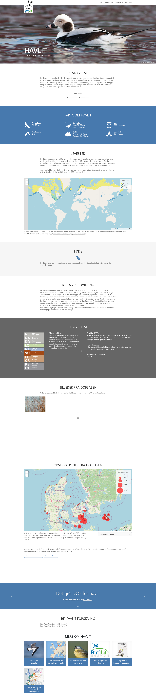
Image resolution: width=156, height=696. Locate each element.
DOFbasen (73, 393)
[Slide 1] (78, 606)
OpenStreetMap (121, 530)
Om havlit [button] (108, 2)
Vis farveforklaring (50, 556)
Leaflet (113, 530)
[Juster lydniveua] (79, 97)
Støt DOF (119, 2)
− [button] (27, 475)
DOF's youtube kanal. (97, 393)
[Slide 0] (77, 606)
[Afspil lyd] (67, 97)
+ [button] (27, 472)
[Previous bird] (2, 35)
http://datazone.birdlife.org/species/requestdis (67, 234)
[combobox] (115, 534)
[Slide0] (50, 373)
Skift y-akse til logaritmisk (33, 556)
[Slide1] (52, 373)
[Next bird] (154, 35)
